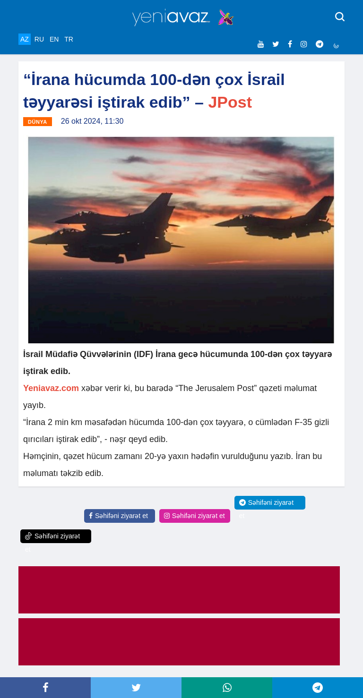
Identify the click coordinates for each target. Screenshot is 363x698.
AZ (24, 39)
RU (39, 39)
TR (68, 39)
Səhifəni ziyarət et (118, 515)
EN (54, 39)
